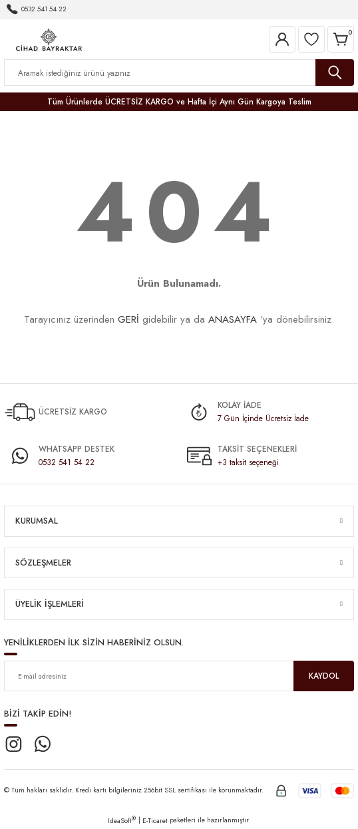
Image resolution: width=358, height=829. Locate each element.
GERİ (128, 319)
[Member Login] (282, 39)
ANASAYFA (232, 319)
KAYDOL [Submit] (324, 675)
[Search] (179, 72)
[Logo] (49, 38)
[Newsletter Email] (179, 676)
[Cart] (340, 39)
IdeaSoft (122, 821)
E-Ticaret (155, 821)
